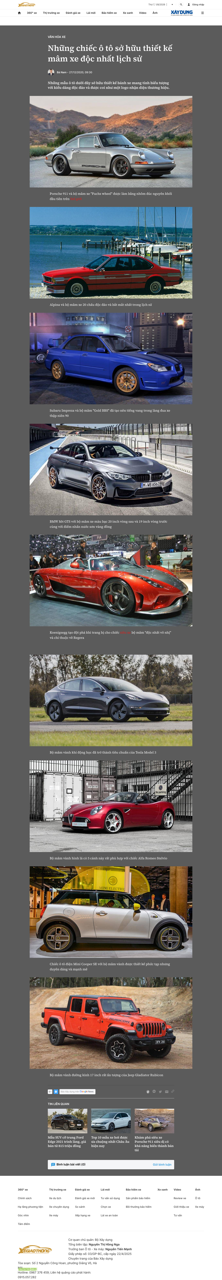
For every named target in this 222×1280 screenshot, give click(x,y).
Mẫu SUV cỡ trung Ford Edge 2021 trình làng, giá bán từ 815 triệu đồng (67, 1141)
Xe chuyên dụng (59, 1206)
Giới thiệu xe (181, 1206)
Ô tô (197, 1198)
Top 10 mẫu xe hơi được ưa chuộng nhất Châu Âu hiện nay (110, 1141)
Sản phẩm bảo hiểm (138, 1198)
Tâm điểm (24, 1224)
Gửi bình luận (162, 1164)
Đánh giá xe (73, 12)
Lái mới (91, 12)
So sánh (80, 1206)
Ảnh (155, 12)
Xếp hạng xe (82, 1215)
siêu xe (125, 632)
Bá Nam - (62, 72)
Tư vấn (178, 1215)
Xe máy (53, 1215)
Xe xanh (128, 12)
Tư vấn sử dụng (110, 1198)
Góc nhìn (23, 1215)
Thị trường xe (51, 12)
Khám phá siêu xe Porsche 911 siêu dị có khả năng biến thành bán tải (154, 1143)
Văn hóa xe (57, 37)
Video (142, 12)
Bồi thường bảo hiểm (139, 1206)
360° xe (32, 12)
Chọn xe (106, 1206)
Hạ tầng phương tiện (30, 1206)
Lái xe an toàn (109, 1215)
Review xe (180, 1198)
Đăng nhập (198, 4)
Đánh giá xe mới (85, 1198)
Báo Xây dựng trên (77, 1092)
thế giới (76, 199)
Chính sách (25, 1198)
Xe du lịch (55, 1198)
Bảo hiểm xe (109, 12)
